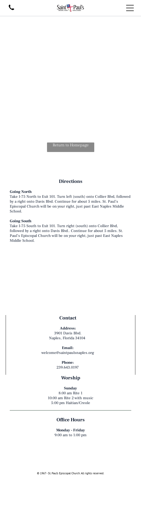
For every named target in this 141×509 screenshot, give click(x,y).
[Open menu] (130, 8)
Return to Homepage (71, 145)
